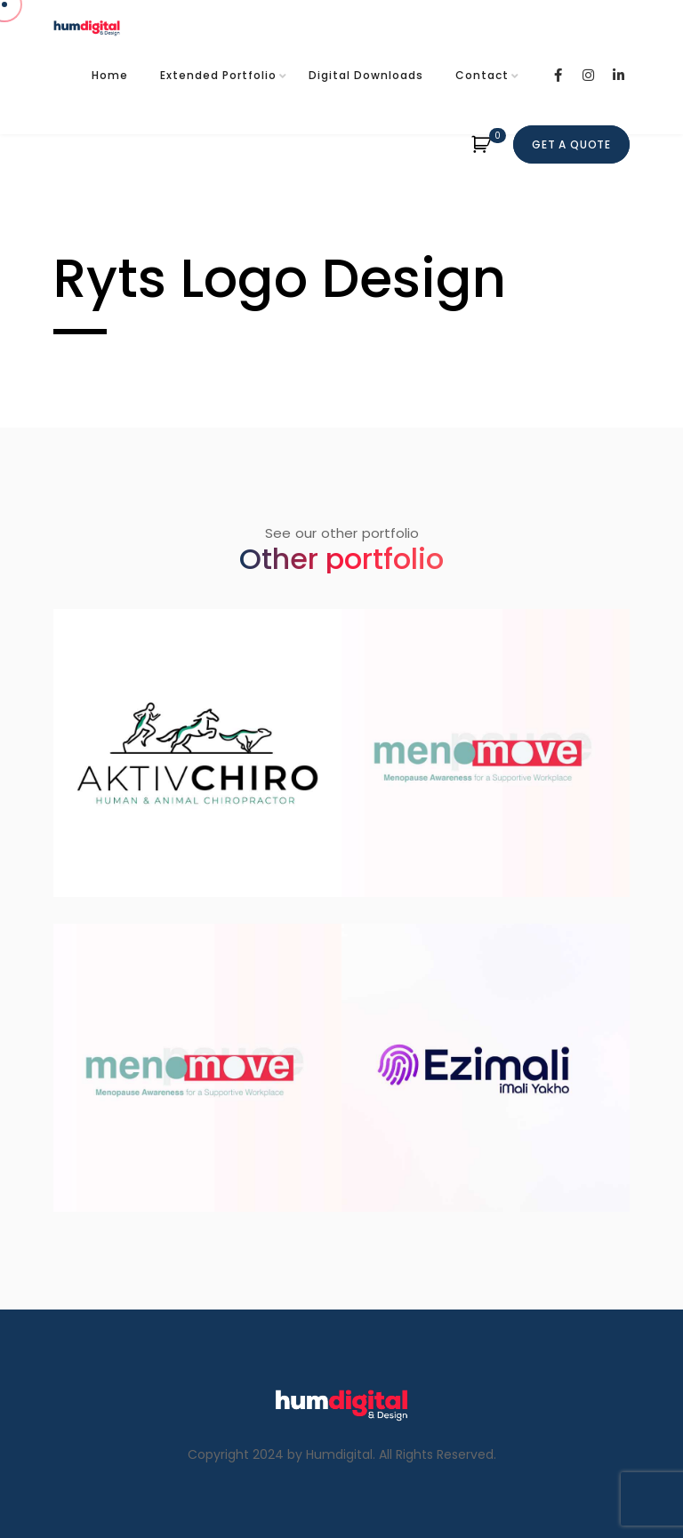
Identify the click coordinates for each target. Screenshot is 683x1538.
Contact (482, 75)
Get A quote (571, 144)
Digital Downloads (366, 75)
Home (110, 75)
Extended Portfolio (218, 75)
